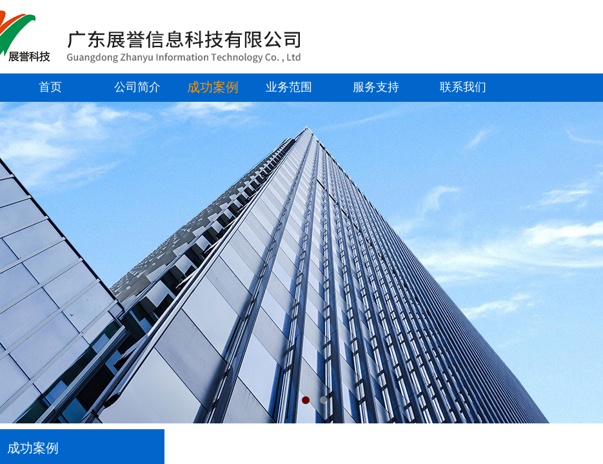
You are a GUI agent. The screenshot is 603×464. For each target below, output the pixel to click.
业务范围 (289, 87)
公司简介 (137, 87)
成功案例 (213, 87)
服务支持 (376, 87)
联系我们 (463, 87)
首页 (50, 87)
